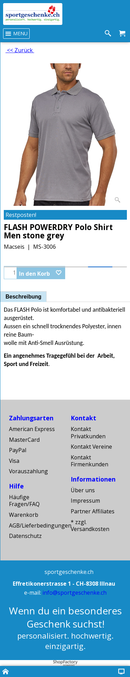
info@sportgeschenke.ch (74, 592)
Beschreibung (23, 297)
